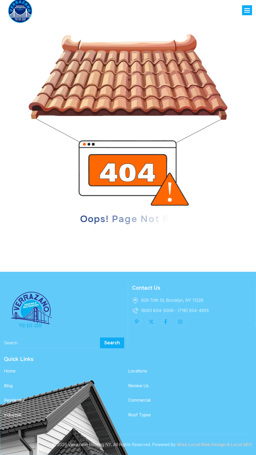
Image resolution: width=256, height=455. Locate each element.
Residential (14, 400)
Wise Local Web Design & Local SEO (214, 444)
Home (10, 371)
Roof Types (139, 414)
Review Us (138, 385)
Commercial (139, 400)
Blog (8, 385)
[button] (247, 10)
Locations (137, 371)
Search (112, 343)
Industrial (12, 414)
